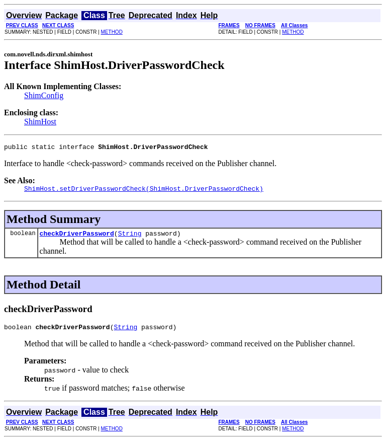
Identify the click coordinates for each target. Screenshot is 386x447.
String (130, 237)
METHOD (112, 32)
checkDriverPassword (77, 237)
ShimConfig (43, 95)
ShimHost (40, 121)
